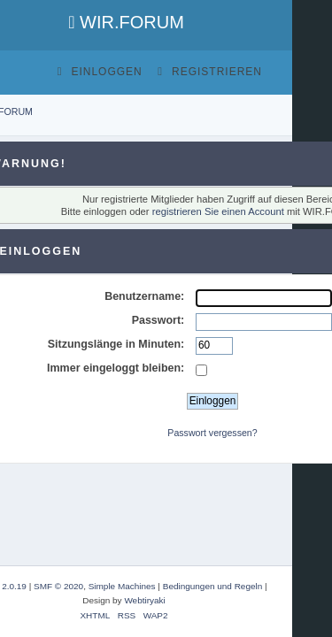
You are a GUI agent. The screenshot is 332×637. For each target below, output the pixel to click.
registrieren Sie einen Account (218, 211)
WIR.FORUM (126, 22)
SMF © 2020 (58, 586)
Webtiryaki (144, 600)
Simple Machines (122, 586)
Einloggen (100, 71)
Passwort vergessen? (212, 432)
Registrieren (210, 71)
